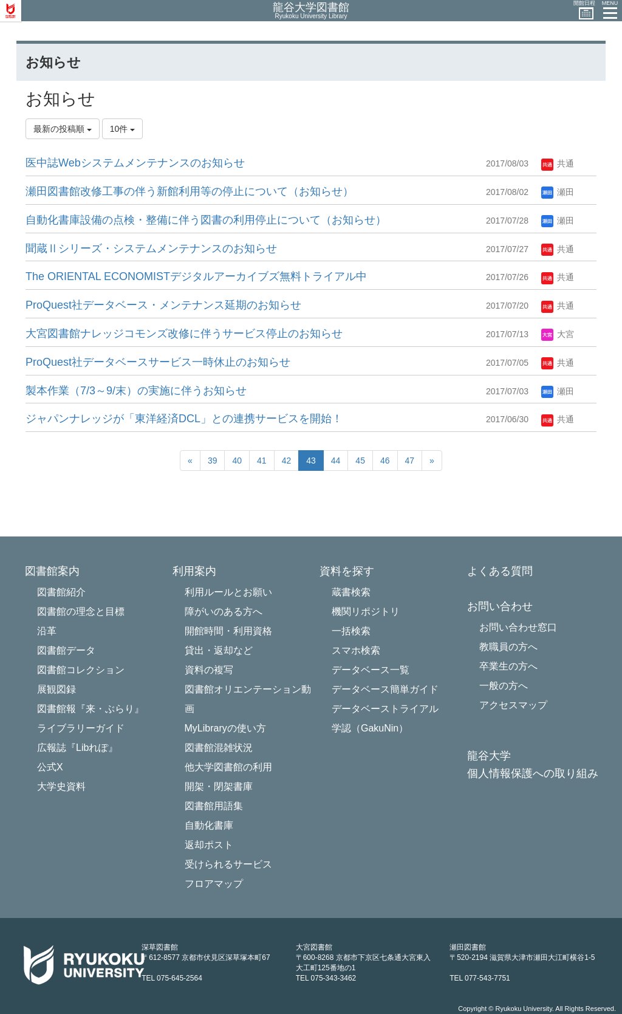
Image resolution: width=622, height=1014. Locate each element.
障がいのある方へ (223, 611)
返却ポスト (209, 845)
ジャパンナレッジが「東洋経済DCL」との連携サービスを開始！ (184, 419)
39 (212, 460)
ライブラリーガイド (81, 728)
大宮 (557, 334)
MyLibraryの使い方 (225, 728)
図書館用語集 (214, 806)
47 (410, 460)
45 (360, 460)
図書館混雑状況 (219, 747)
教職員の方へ (508, 647)
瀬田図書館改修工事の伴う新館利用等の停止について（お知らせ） (190, 191)
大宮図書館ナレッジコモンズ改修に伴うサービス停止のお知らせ (184, 333)
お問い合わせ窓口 (518, 627)
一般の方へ (503, 685)
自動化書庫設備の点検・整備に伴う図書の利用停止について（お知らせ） (206, 220)
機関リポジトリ (366, 611)
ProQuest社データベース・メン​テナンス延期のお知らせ (163, 305)
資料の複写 (209, 670)
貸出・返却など (219, 650)
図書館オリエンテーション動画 (248, 699)
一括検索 (351, 631)
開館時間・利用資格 (228, 631)
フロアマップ (214, 884)
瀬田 (557, 192)
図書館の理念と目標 (81, 611)
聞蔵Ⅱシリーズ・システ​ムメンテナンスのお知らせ (151, 248)
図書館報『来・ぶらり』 (90, 709)
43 (311, 460)
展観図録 (56, 689)
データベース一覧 (370, 670)
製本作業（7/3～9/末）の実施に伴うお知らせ (136, 391)
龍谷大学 (489, 756)
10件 (122, 129)
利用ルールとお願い (228, 592)
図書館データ (66, 650)
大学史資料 (61, 786)
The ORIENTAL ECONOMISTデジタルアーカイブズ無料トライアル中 (196, 276)
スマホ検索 (356, 650)
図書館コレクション (81, 670)
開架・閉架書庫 (219, 786)
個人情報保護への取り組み (532, 773)
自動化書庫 (209, 825)
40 (237, 460)
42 (287, 460)
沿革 (46, 631)
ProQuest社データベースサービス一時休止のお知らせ (158, 362)
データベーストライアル (385, 709)
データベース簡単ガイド (385, 689)
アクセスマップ (513, 705)
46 (385, 460)
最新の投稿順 (62, 129)
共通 (557, 163)
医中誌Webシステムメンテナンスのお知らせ (135, 163)
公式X (50, 767)
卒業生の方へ (508, 666)
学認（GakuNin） (370, 728)
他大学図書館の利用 (228, 767)
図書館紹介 (61, 592)
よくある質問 (500, 571)
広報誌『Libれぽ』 (77, 747)
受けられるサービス (228, 864)
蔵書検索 (351, 592)
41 (262, 460)
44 (336, 460)
